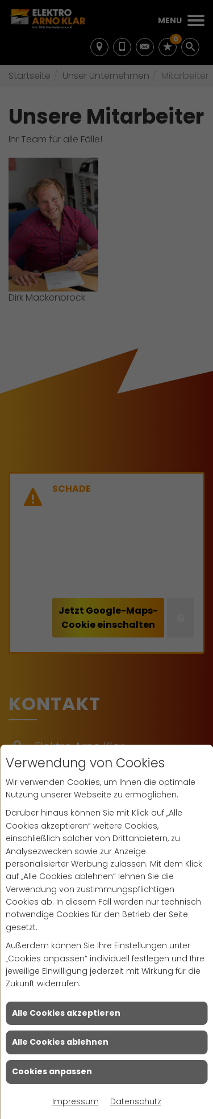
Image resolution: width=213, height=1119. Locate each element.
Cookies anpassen (52, 1071)
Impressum (75, 1101)
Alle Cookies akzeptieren (66, 1013)
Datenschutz (135, 1101)
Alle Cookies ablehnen (60, 1042)
